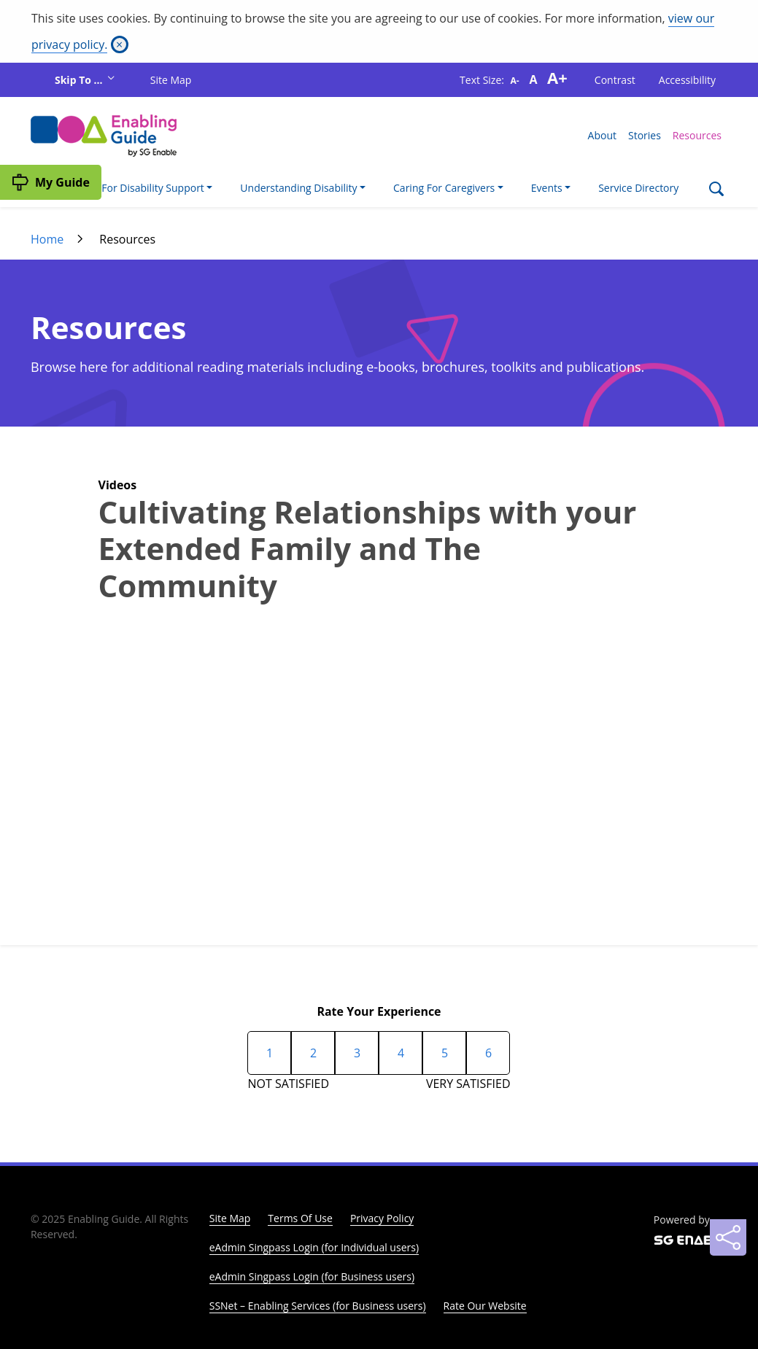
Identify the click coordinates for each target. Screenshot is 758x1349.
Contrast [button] (615, 80)
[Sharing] (728, 1237)
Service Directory (638, 188)
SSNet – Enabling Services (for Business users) (317, 1306)
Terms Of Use (300, 1218)
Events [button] (546, 188)
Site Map (171, 80)
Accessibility (687, 80)
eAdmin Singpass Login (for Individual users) (314, 1247)
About (602, 135)
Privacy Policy (382, 1218)
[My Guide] (50, 182)
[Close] (119, 44)
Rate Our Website (485, 1306)
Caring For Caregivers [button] (444, 188)
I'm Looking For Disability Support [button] (124, 188)
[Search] (716, 190)
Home (47, 239)
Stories (644, 135)
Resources (697, 135)
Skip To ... (80, 80)
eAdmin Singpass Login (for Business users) (311, 1276)
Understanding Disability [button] (298, 188)
